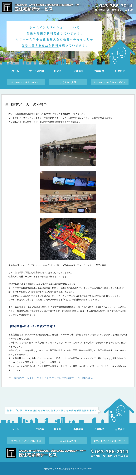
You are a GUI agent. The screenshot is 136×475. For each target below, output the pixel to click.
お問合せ (120, 71)
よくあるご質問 (68, 82)
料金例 (57, 71)
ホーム (15, 71)
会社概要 (78, 71)
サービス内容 (36, 71)
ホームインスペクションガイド (110, 82)
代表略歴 (99, 71)
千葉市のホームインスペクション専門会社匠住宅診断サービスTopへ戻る (52, 378)
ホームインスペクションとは (26, 82)
